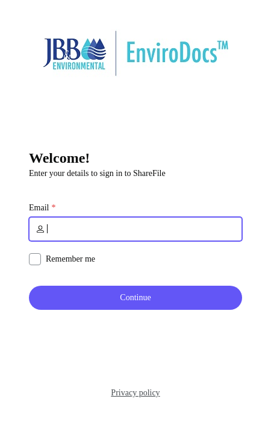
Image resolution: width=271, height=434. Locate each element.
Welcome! (59, 158)
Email (39, 208)
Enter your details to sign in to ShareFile (97, 173)
